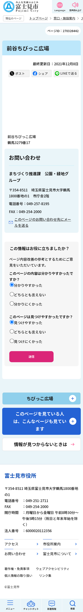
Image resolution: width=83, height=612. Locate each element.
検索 (72, 608)
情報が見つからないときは (40, 444)
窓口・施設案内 (64, 18)
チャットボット (31, 608)
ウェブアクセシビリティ (52, 568)
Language (59, 10)
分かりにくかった (28, 304)
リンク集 (45, 575)
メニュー (10, 608)
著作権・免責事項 (16, 568)
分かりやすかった (28, 285)
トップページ (38, 18)
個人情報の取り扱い (18, 575)
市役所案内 (52, 544)
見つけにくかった (28, 341)
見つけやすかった (28, 322)
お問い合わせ (15, 553)
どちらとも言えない (30, 294)
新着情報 (51, 608)
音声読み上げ (75, 10)
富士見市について (57, 553)
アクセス (11, 544)
